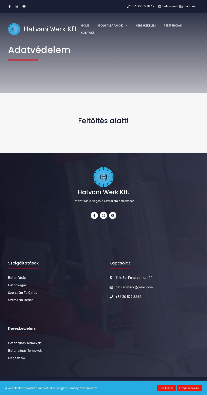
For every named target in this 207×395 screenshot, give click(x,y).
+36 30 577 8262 (128, 297)
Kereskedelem (146, 25)
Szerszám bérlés (20, 300)
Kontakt (88, 33)
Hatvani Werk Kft (50, 29)
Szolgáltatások (114, 25)
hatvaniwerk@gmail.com (134, 287)
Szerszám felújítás (22, 293)
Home (85, 25)
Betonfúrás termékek (24, 343)
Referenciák (173, 25)
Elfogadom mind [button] (189, 388)
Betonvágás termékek (25, 351)
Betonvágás (17, 285)
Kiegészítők (16, 358)
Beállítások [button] (166, 388)
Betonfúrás (17, 278)
